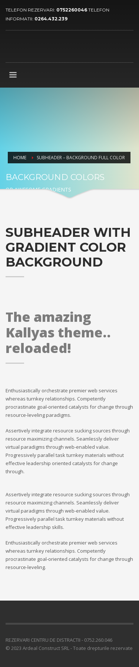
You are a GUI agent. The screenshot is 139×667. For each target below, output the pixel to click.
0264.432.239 (50, 19)
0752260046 (72, 10)
